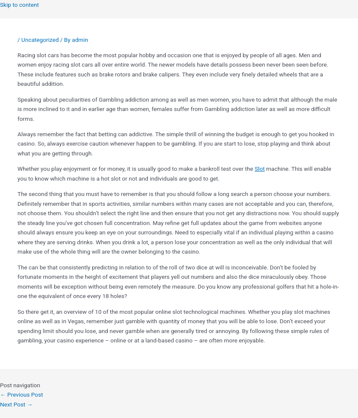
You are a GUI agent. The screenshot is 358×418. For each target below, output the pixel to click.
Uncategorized (40, 39)
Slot (260, 168)
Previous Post (21, 394)
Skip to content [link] (19, 4)
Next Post (16, 404)
